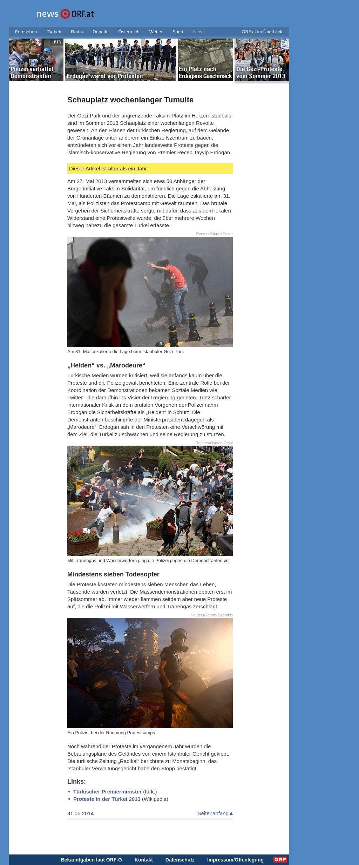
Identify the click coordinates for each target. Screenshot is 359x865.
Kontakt (144, 860)
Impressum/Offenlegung (235, 860)
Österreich (129, 31)
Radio (77, 31)
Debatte (101, 31)
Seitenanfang (213, 813)
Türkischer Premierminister (107, 792)
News (199, 31)
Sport (177, 31)
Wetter (156, 31)
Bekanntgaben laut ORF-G (91, 860)
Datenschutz (180, 860)
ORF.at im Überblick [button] (262, 31)
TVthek (54, 31)
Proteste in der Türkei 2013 (107, 799)
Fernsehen (26, 31)
